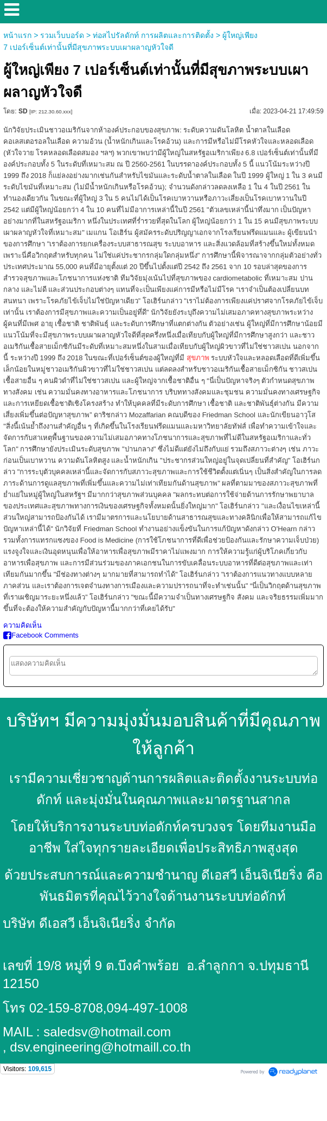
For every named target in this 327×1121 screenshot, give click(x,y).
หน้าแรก (17, 35)
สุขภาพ (198, 358)
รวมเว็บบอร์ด (62, 35)
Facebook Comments (41, 635)
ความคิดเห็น (22, 625)
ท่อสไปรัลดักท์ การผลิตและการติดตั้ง (153, 35)
